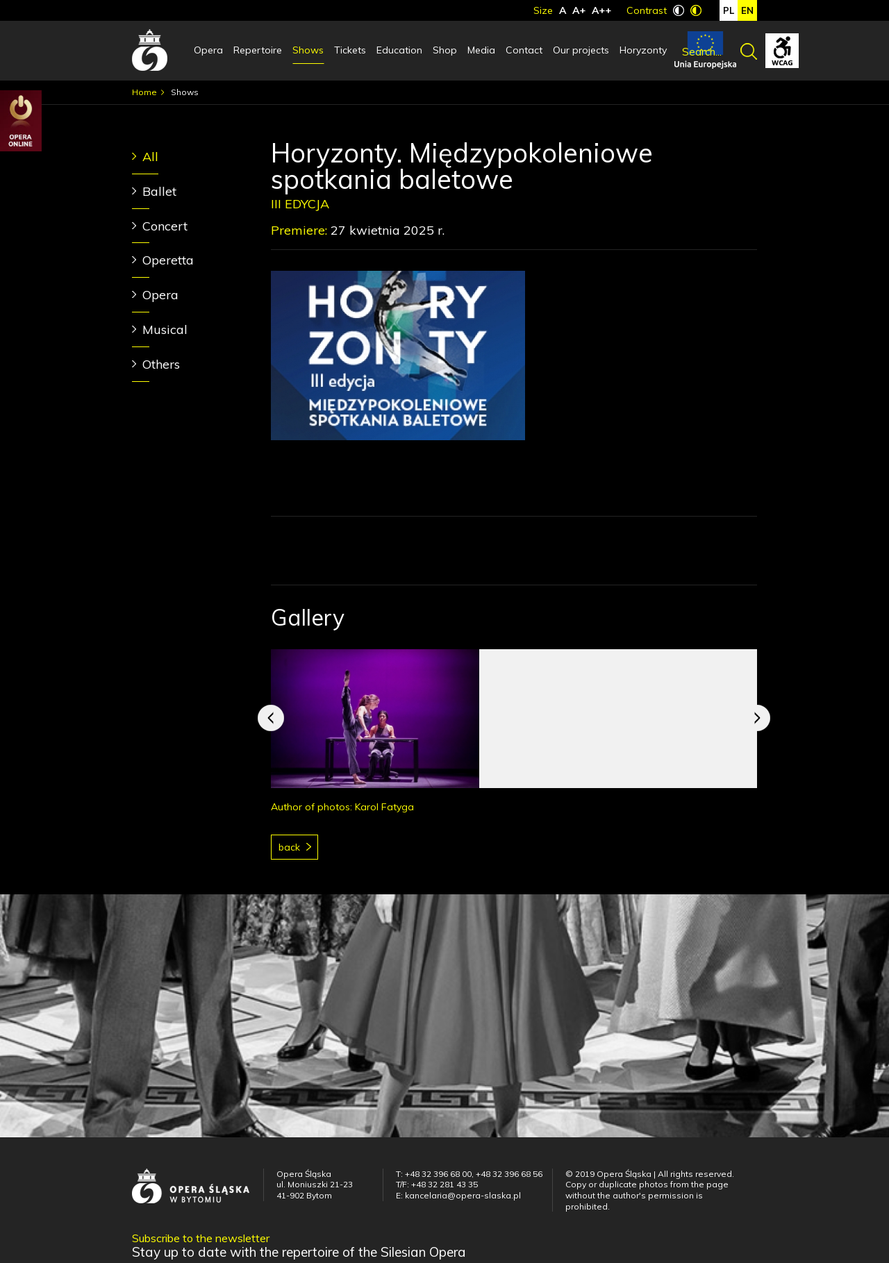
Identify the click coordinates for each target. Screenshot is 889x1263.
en (747, 10)
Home (144, 92)
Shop (445, 50)
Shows (308, 50)
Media (481, 50)
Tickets (350, 50)
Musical (165, 329)
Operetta (168, 260)
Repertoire (257, 50)
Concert (165, 226)
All (150, 157)
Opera (208, 50)
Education (399, 50)
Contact (524, 50)
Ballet (159, 191)
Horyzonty (643, 50)
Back (289, 847)
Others (161, 364)
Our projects (581, 50)
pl (728, 10)
